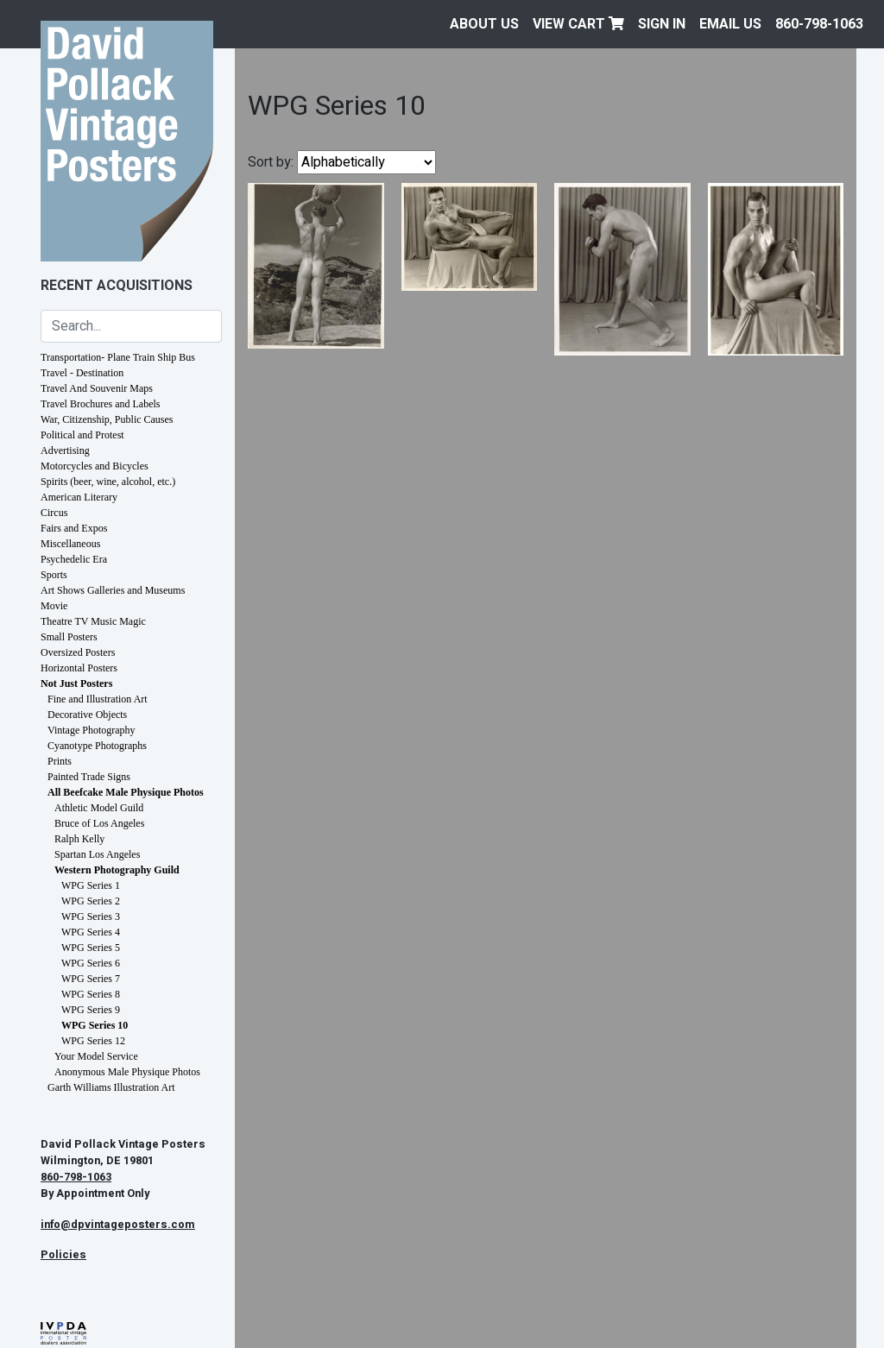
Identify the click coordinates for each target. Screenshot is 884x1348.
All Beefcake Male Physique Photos (125, 792)
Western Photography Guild (117, 870)
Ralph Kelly (79, 839)
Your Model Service (96, 1056)
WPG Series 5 (90, 948)
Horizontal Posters (79, 668)
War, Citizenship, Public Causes (107, 419)
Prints (59, 761)
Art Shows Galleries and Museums (113, 590)
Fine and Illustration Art (97, 699)
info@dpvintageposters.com (118, 1224)
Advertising (65, 450)
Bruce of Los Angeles (99, 823)
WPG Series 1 (90, 885)
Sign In (661, 24)
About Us (484, 24)
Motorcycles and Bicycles (94, 466)
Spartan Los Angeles (97, 854)
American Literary (79, 497)
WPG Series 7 (90, 979)
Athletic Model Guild (98, 808)
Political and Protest (82, 435)
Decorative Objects (87, 715)
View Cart (578, 24)
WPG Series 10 (94, 1025)
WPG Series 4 (90, 932)
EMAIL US (730, 24)
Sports (54, 575)
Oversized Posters (78, 652)
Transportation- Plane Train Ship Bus (118, 357)
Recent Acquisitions (117, 285)
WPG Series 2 (90, 901)
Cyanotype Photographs (97, 746)
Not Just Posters (76, 683)
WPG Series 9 (90, 1010)
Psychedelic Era (74, 559)
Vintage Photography (91, 730)
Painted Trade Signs (88, 777)
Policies (63, 1255)
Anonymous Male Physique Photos (127, 1072)
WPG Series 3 (90, 916)
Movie (54, 606)
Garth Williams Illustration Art (111, 1087)
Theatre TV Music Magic (93, 621)
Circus (54, 513)
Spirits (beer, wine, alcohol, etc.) (108, 482)
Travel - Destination (82, 373)
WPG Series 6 (90, 963)
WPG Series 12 (93, 1041)
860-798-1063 (819, 24)
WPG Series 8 (90, 994)
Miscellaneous (70, 544)
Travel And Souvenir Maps (97, 388)
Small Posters (69, 637)
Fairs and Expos (74, 528)
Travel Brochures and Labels (101, 404)
